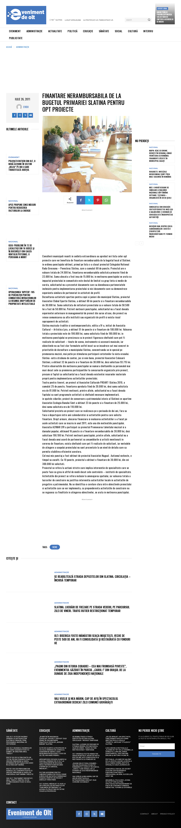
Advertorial (162, 8)
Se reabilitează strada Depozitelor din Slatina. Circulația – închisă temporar (92, 578)
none (54, 547)
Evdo (26, 107)
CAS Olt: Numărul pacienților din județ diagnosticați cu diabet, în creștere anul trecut (19, 750)
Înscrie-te (156, 754)
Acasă (9, 46)
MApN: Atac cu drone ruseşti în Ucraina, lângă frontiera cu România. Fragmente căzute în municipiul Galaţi (160, 155)
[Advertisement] (90, 69)
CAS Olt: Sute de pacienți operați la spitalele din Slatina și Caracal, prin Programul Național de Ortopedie (16, 740)
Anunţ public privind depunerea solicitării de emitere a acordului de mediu (165, 17)
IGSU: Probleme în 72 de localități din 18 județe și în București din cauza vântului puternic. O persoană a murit (21, 251)
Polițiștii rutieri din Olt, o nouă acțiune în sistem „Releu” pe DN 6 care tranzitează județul (21, 165)
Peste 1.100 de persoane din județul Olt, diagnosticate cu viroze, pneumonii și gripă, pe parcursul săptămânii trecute (19, 771)
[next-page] (141, 243)
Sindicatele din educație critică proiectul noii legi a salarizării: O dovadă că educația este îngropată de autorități (161, 212)
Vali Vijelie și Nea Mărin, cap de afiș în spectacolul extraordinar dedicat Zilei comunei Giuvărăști (86, 700)
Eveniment (14, 157)
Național (13, 201)
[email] (157, 746)
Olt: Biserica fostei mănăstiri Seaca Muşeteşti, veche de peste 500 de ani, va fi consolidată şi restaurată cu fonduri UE (92, 639)
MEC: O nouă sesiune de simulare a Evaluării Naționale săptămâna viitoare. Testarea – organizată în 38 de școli (160, 192)
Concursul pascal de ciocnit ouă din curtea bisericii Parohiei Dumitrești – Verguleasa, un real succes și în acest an (119, 772)
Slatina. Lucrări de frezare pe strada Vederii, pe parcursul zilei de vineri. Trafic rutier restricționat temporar (92, 609)
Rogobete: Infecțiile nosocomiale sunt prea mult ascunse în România (160, 174)
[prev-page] (137, 243)
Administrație (22, 46)
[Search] (149, 20)
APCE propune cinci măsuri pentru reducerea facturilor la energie (22, 207)
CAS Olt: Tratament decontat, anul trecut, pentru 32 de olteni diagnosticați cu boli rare (19, 781)
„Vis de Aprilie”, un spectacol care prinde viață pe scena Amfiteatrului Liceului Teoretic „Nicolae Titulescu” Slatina (118, 740)
